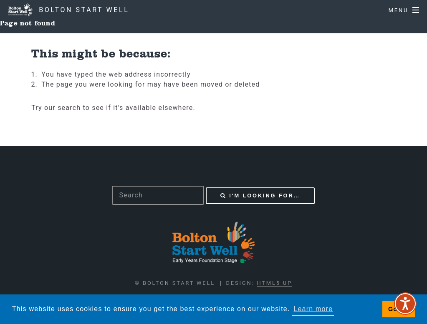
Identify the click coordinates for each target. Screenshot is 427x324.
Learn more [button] (313, 308)
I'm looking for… (264, 195)
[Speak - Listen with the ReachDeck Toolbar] (405, 303)
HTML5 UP (274, 283)
